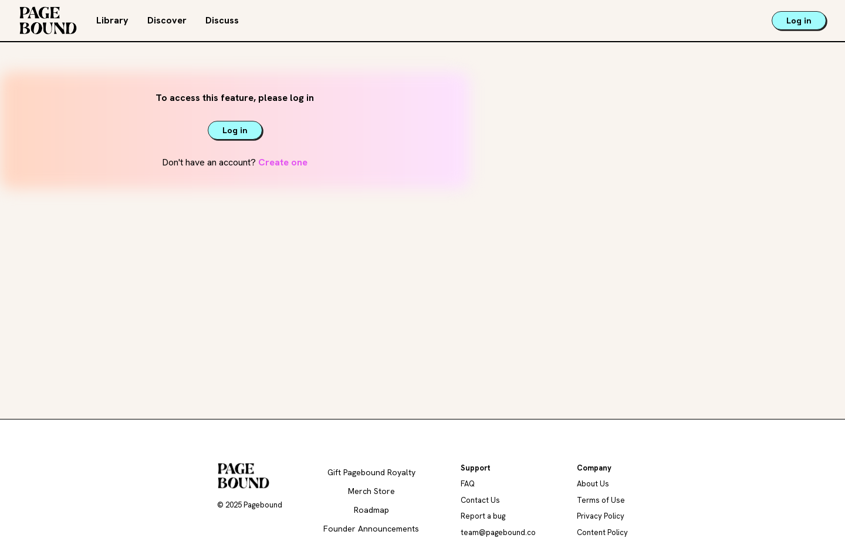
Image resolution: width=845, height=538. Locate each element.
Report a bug (483, 516)
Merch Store (371, 491)
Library (112, 20)
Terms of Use (601, 500)
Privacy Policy (600, 516)
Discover (167, 20)
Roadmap (371, 510)
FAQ (468, 484)
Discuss (222, 20)
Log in (799, 20)
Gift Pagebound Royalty (371, 472)
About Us (593, 484)
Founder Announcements (371, 528)
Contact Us (480, 500)
